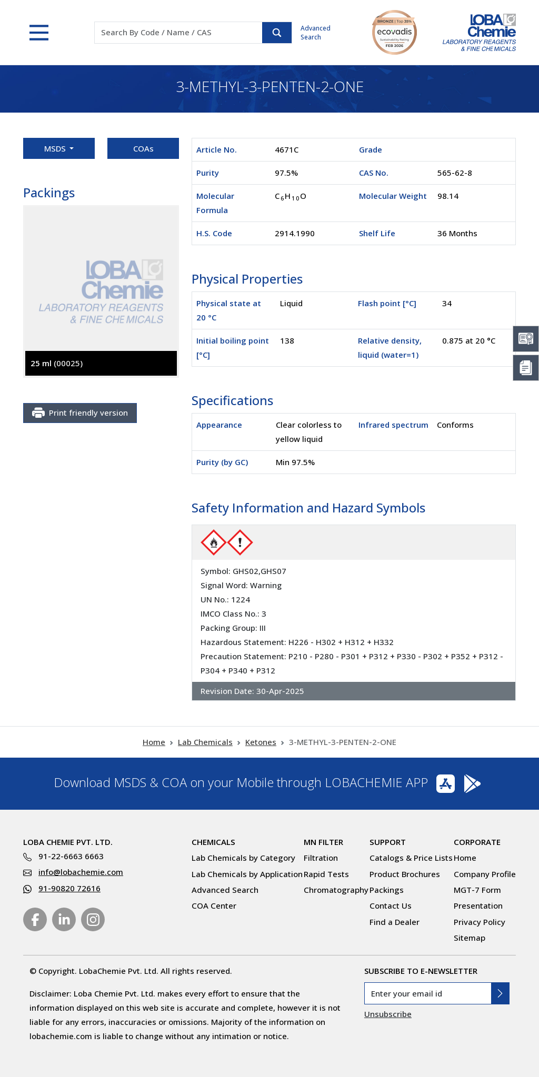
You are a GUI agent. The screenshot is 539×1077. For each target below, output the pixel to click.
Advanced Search (316, 33)
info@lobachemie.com (80, 872)
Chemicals (213, 842)
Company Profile (485, 874)
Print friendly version (80, 413)
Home (154, 742)
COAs (143, 148)
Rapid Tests (326, 874)
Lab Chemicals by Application (247, 874)
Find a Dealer (395, 922)
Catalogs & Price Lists (411, 857)
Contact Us (391, 905)
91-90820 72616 (69, 888)
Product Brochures (405, 874)
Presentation (478, 905)
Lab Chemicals (205, 742)
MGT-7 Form (477, 889)
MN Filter (323, 842)
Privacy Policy (479, 922)
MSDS (56, 148)
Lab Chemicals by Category (243, 857)
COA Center (214, 905)
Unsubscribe (388, 1014)
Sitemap (469, 937)
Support (388, 842)
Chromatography (336, 889)
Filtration (321, 857)
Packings (387, 889)
